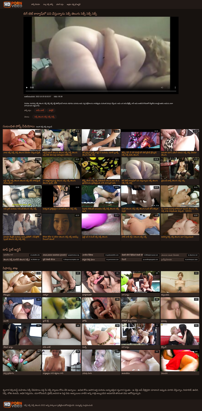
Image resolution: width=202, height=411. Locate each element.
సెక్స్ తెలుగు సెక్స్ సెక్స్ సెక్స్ (44, 117)
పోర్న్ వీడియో (35, 4)
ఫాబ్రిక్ (51, 110)
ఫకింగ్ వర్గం (60, 4)
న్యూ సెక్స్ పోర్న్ (48, 4)
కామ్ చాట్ (40, 110)
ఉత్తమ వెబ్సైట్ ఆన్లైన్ (73, 4)
